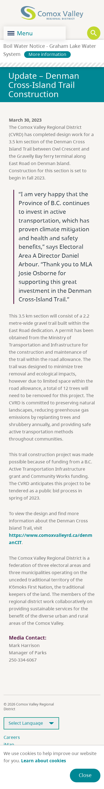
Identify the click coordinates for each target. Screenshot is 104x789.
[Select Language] (31, 723)
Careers (12, 737)
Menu (20, 33)
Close (85, 775)
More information (47, 54)
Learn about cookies (43, 761)
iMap (9, 744)
